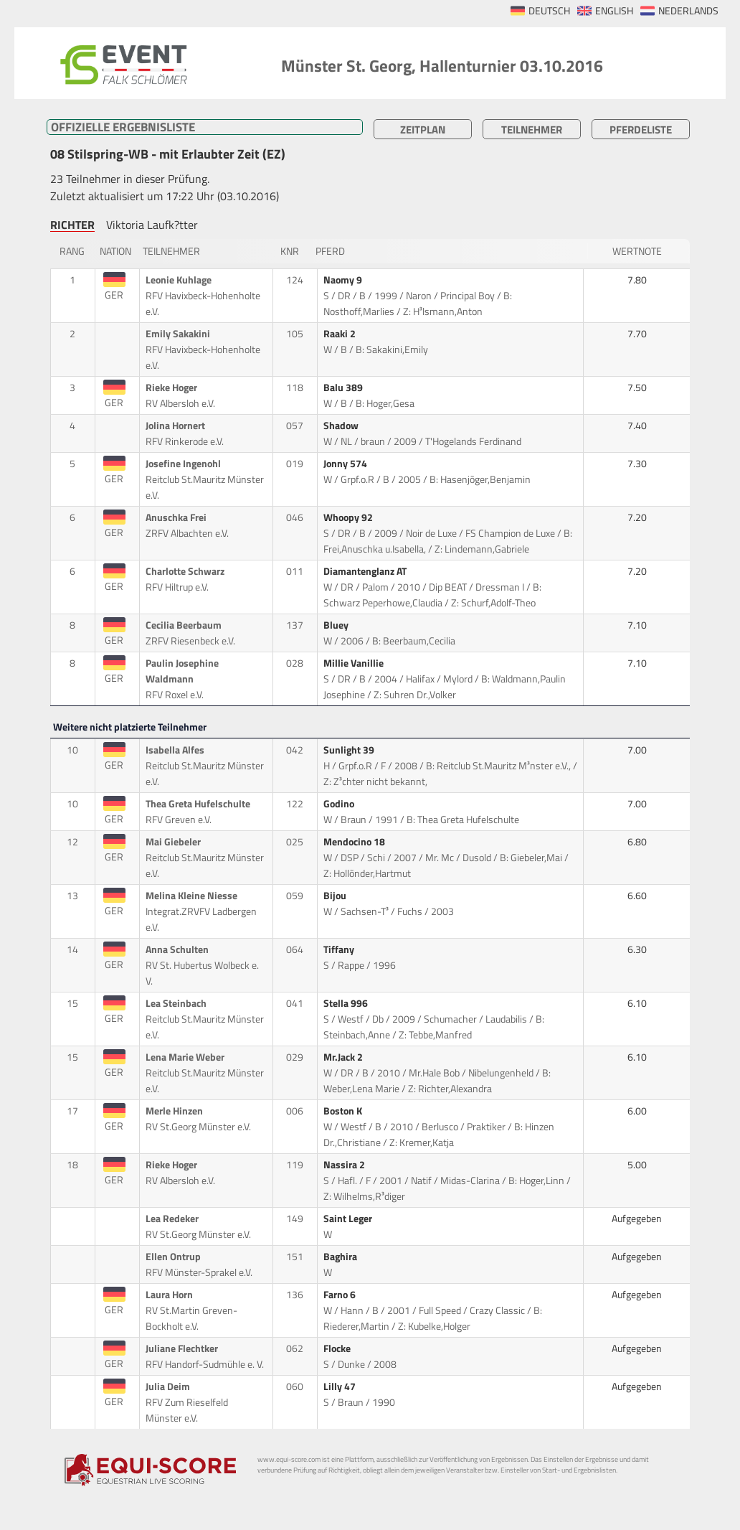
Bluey (337, 625)
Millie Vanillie (354, 663)
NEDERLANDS (688, 11)
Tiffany (339, 949)
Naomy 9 (343, 280)
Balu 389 (344, 387)
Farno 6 (340, 1295)
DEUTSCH (549, 11)
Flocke (338, 1348)
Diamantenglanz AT (366, 571)
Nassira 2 (345, 1165)
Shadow (342, 425)
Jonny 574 (346, 463)
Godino (339, 804)
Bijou (335, 896)
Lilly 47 (340, 1386)
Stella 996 (346, 1003)
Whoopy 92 (349, 517)
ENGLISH (614, 11)
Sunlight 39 (349, 750)
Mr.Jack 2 (344, 1057)
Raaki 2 (340, 334)
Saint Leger (348, 1218)
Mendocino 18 (355, 842)
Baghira (341, 1256)
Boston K (343, 1111)
